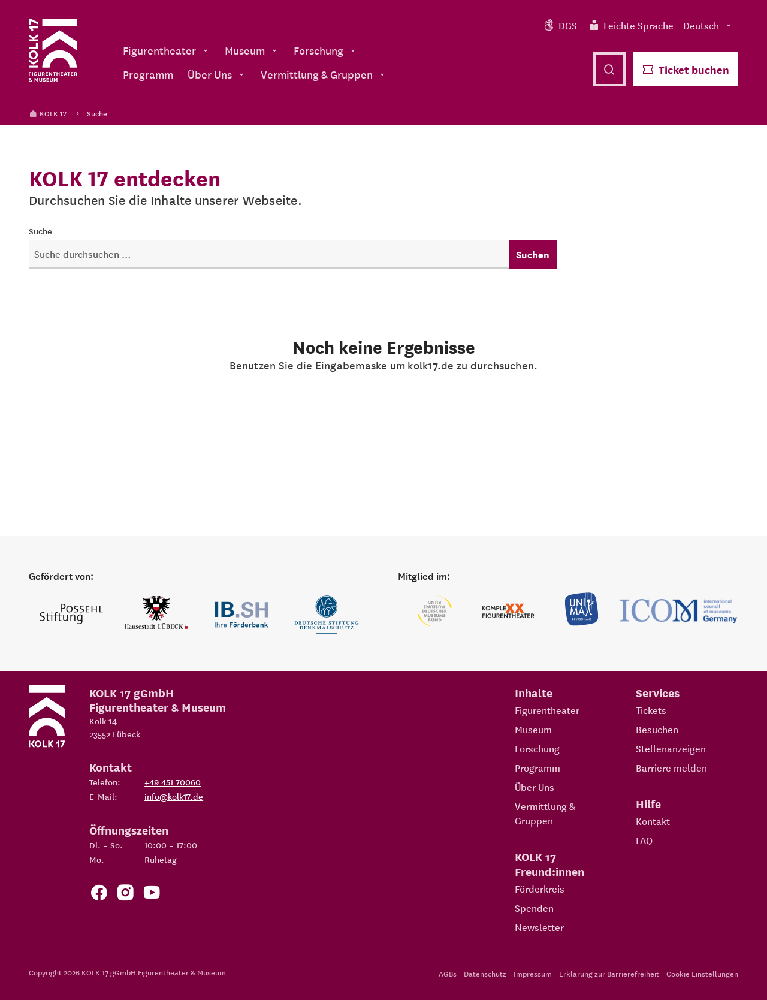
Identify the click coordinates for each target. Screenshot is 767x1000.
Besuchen (657, 729)
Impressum (533, 973)
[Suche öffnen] (609, 69)
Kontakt (653, 821)
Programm (537, 767)
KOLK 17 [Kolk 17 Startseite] (48, 113)
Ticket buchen (685, 69)
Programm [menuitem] (148, 74)
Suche (97, 113)
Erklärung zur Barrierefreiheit (609, 973)
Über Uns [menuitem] (217, 74)
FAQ (644, 840)
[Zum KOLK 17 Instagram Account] (125, 895)
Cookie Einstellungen (702, 973)
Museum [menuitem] (252, 50)
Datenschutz (485, 973)
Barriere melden (671, 767)
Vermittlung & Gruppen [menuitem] (324, 74)
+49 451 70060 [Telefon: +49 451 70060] (172, 781)
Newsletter (539, 927)
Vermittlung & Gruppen (545, 813)
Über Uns (534, 786)
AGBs (448, 973)
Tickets (651, 710)
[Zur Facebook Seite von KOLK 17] (98, 895)
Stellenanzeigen (671, 748)
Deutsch (708, 25)
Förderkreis (539, 888)
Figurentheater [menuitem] (166, 50)
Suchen (532, 254)
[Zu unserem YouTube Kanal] (151, 895)
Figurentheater (547, 710)
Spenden (534, 907)
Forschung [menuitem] (326, 50)
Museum (533, 729)
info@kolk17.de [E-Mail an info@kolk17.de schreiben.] (173, 796)
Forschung (537, 748)
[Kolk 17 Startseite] (53, 50)
